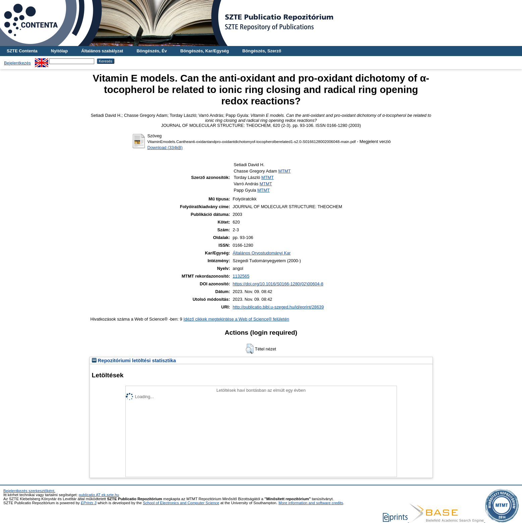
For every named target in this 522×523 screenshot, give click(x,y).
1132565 (241, 276)
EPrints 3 (89, 503)
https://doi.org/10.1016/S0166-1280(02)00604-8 (278, 283)
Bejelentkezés (17, 62)
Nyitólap (59, 50)
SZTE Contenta (22, 50)
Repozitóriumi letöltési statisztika (134, 360)
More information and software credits (311, 503)
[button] (249, 349)
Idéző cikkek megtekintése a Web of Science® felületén (236, 319)
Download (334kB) (165, 147)
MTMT (284, 171)
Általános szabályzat (102, 50)
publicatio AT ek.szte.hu (99, 495)
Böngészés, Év (151, 50)
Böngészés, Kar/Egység (204, 50)
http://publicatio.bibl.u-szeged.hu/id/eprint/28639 (278, 307)
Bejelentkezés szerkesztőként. (29, 491)
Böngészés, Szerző (261, 50)
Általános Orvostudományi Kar (262, 252)
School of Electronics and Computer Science (181, 503)
